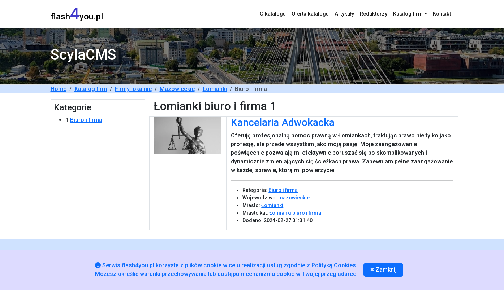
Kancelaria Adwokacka (283, 122)
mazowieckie (294, 198)
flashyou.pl (77, 13)
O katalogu (273, 14)
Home (58, 88)
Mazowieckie (177, 88)
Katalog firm (90, 88)
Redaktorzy (373, 14)
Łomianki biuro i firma (295, 213)
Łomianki (215, 88)
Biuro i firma (86, 120)
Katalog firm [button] (408, 14)
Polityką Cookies (333, 265)
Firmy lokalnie (133, 88)
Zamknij (383, 269)
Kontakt (442, 14)
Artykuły (344, 14)
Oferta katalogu (310, 14)
